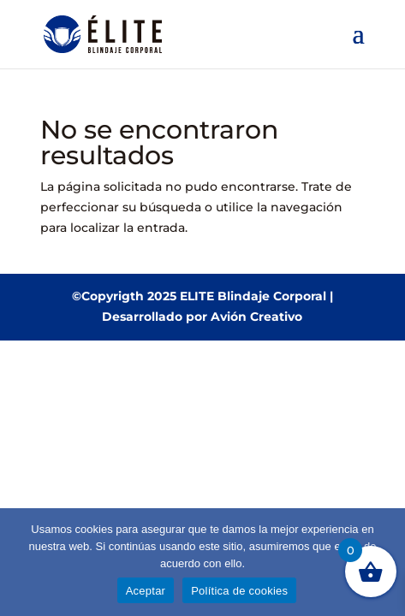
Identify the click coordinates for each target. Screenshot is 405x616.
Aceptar (146, 590)
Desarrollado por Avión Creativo (202, 316)
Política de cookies (239, 590)
